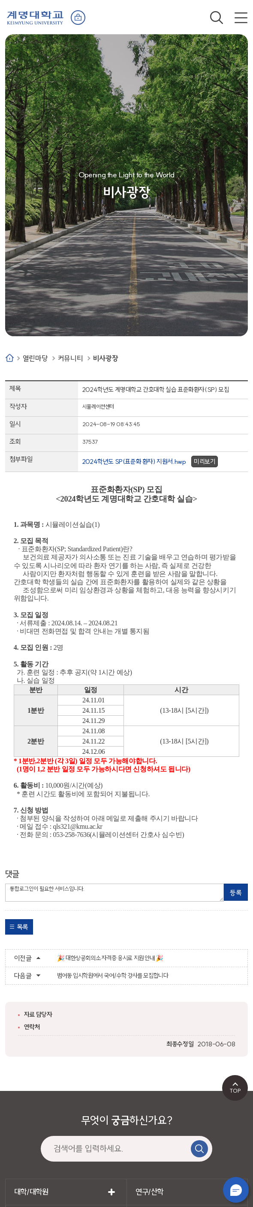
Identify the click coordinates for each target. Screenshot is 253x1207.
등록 (235, 892)
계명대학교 (35, 17)
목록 (22, 927)
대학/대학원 (31, 1192)
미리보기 (204, 461)
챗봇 (236, 1190)
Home (9, 357)
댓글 (12, 874)
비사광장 (105, 358)
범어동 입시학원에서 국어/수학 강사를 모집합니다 (113, 976)
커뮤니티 (70, 358)
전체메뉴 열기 (241, 17)
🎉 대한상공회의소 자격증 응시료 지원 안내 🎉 (110, 958)
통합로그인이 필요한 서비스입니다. (114, 893)
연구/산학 (149, 1192)
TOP (235, 1090)
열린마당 (35, 358)
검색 (216, 17)
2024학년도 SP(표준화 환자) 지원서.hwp (134, 461)
